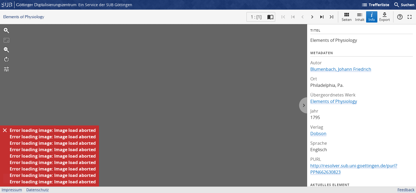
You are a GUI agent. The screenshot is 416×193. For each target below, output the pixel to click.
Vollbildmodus (409, 17)
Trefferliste (375, 5)
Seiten (347, 17)
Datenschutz (37, 189)
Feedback (405, 189)
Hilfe (400, 17)
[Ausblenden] (5, 130)
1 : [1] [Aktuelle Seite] (256, 17)
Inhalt (360, 17)
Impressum (12, 189)
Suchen (403, 5)
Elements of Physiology (333, 101)
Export (384, 17)
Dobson (318, 133)
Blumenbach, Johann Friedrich (340, 69)
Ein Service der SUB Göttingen (105, 4)
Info (372, 17)
